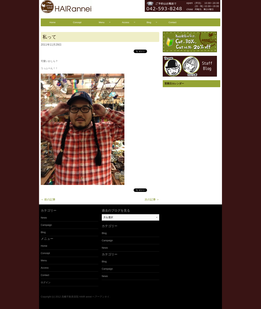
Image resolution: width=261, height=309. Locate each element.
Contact (172, 22)
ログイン (46, 282)
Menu (102, 22)
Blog (149, 22)
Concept (77, 22)
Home (52, 22)
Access (125, 22)
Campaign (46, 225)
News (44, 217)
